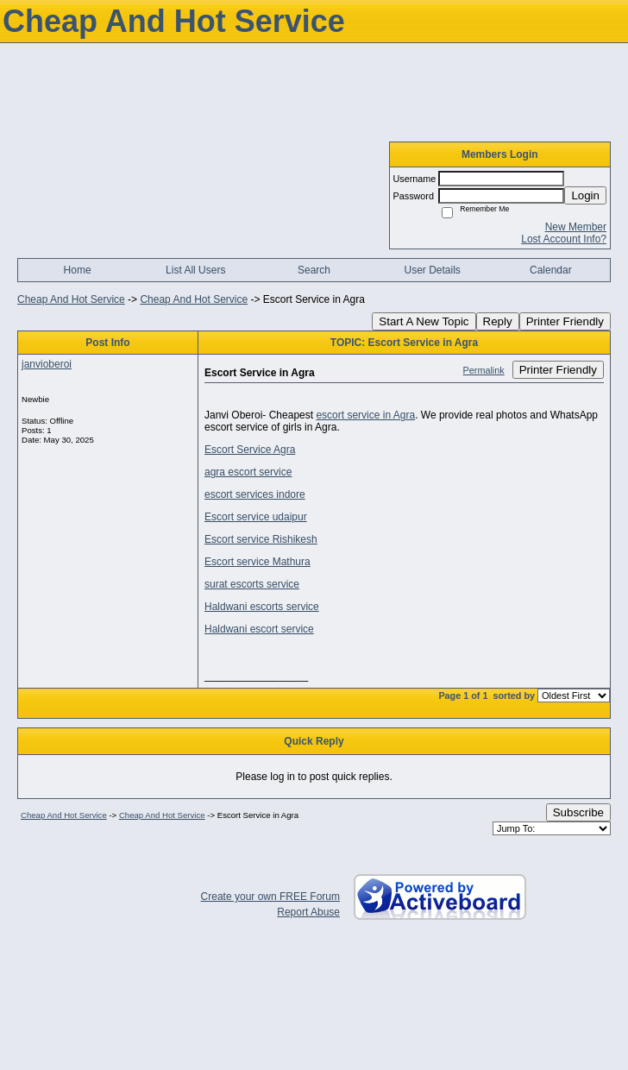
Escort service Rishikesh (260, 539)
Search (314, 270)
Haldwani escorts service (261, 607)
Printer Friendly (565, 321)
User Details (432, 270)
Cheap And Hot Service (71, 299)
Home (77, 270)
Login (585, 195)
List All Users (195, 270)
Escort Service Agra (249, 450)
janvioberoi (47, 364)
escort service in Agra (365, 415)
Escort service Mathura (257, 562)
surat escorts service (251, 584)
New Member (575, 227)
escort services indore (254, 494)
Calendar (551, 270)
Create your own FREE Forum (270, 897)
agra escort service (248, 472)
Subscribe (578, 812)
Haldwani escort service (259, 629)
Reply (497, 321)
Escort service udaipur (255, 517)
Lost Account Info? (563, 239)
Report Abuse (308, 912)
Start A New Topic (423, 321)
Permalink (484, 370)
